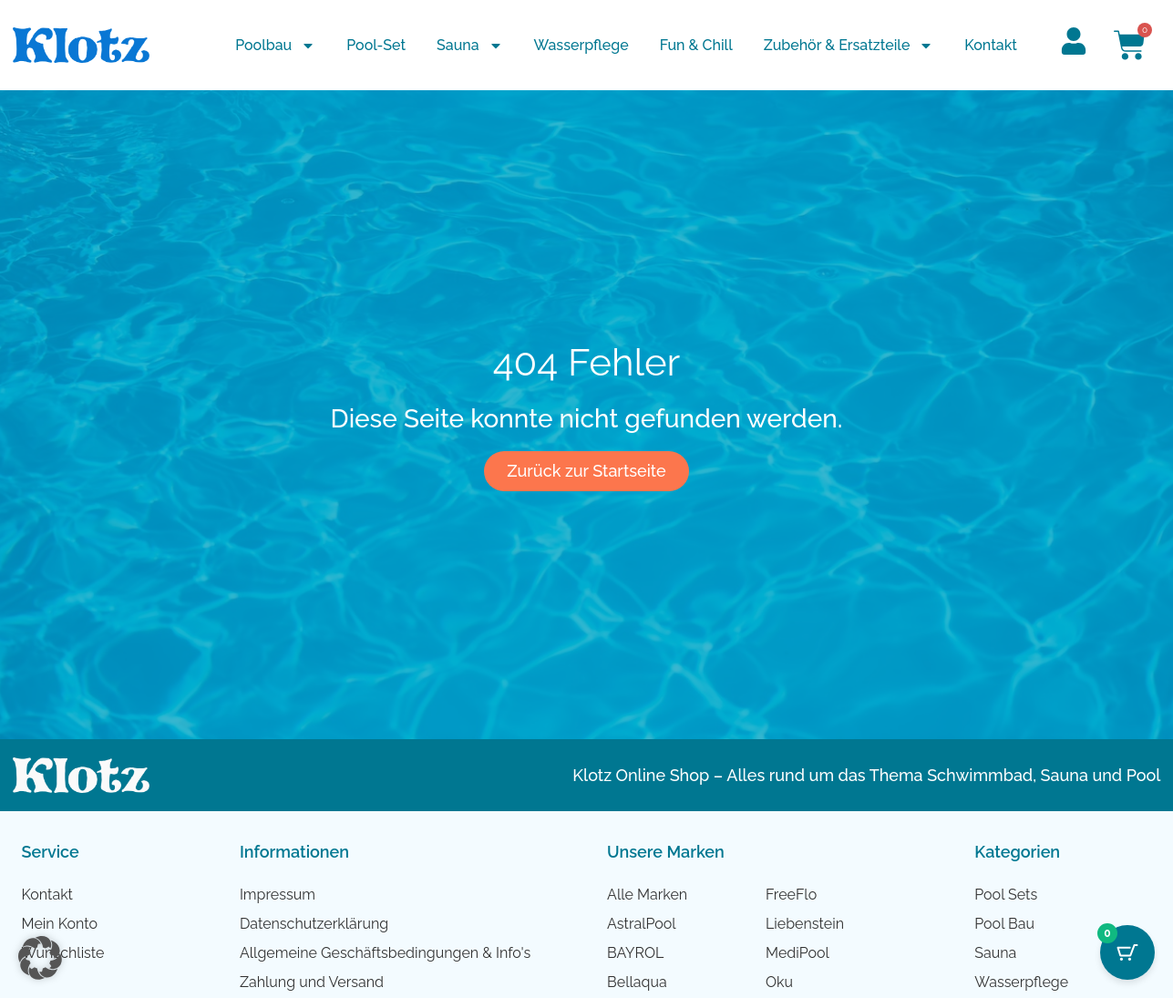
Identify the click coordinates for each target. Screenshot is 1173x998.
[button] (40, 958)
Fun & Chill (696, 45)
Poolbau (275, 45)
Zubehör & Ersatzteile (849, 45)
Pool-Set (376, 45)
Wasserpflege (581, 45)
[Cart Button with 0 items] (1127, 952)
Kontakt (990, 45)
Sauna (470, 45)
